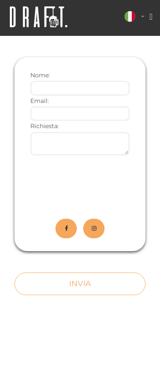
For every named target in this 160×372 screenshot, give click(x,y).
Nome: (40, 75)
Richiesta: (44, 126)
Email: (39, 101)
